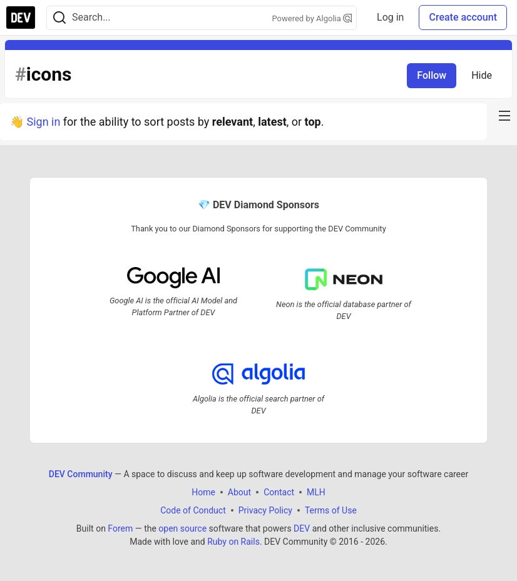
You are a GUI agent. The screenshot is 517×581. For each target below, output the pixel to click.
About (239, 492)
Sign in (43, 121)
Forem (120, 528)
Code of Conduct (193, 510)
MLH (316, 492)
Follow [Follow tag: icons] (431, 75)
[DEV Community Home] (20, 17)
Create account (463, 17)
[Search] (59, 17)
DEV (302, 528)
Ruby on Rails (233, 542)
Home (203, 492)
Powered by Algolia (312, 18)
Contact (279, 492)
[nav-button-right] (504, 115)
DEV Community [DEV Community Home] (81, 474)
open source (182, 528)
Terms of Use (331, 510)
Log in (390, 17)
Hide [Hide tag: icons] (481, 75)
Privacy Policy (265, 510)
